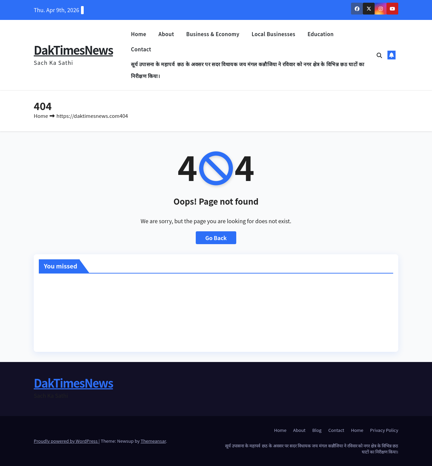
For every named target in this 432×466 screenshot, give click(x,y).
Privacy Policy (384, 430)
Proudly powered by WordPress (66, 441)
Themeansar (153, 441)
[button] (379, 55)
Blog (316, 430)
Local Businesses (273, 33)
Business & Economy (213, 33)
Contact (141, 49)
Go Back (216, 238)
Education (320, 33)
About (166, 33)
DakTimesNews (73, 50)
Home (138, 33)
